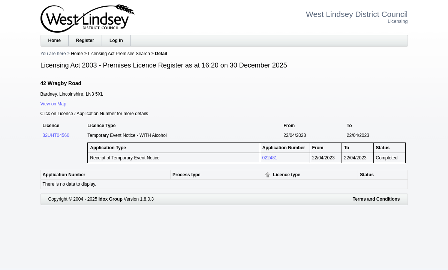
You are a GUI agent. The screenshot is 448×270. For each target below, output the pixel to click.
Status (367, 174)
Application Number (64, 174)
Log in (116, 40)
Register (85, 40)
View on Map (53, 103)
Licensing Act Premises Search (119, 53)
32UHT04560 (56, 135)
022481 (269, 157)
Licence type (286, 174)
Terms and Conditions (376, 199)
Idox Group (111, 199)
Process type (186, 174)
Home (54, 40)
